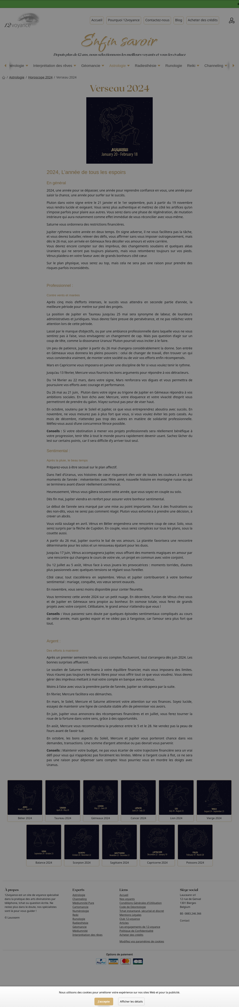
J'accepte (104, 1001)
